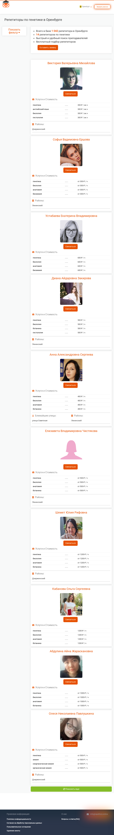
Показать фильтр (14, 31)
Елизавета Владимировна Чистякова (71, 431)
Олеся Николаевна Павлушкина (71, 713)
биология (37, 113)
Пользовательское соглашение (19, 827)
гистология (38, 117)
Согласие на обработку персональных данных (24, 823)
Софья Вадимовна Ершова (71, 139)
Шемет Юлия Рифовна (71, 512)
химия (36, 759)
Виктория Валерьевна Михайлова (71, 63)
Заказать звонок (102, 7)
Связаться (70, 94)
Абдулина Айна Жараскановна (71, 651)
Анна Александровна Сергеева (71, 354)
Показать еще (71, 789)
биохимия (37, 194)
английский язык (41, 109)
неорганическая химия (43, 764)
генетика (37, 105)
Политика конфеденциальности (19, 819)
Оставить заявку (47, 47)
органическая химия (42, 768)
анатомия (37, 190)
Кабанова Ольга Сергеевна (71, 589)
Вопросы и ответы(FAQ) (70, 819)
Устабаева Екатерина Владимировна (71, 216)
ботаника (37, 328)
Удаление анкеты (13, 831)
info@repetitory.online (99, 814)
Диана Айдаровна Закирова (71, 278)
